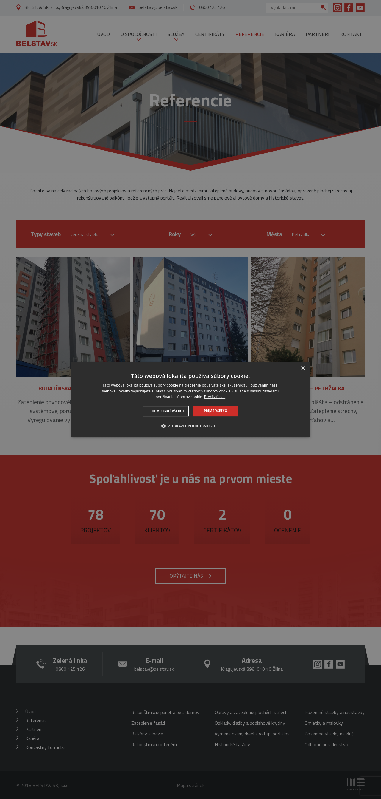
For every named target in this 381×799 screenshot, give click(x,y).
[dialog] (190, 399)
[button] (191, 425)
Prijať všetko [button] (215, 411)
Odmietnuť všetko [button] (168, 411)
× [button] (303, 368)
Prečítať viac (214, 397)
